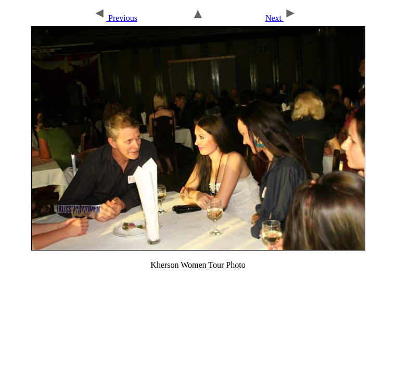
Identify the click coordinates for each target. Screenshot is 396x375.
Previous (115, 18)
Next (281, 18)
